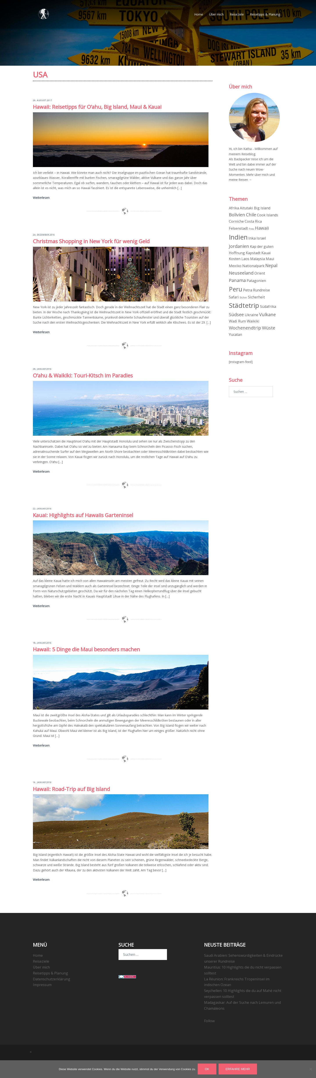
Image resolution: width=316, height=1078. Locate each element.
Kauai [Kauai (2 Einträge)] (266, 252)
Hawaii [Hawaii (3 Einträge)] (262, 228)
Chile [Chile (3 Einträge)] (251, 215)
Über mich (216, 15)
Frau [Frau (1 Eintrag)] (251, 228)
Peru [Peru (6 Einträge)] (235, 289)
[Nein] (310, 1069)
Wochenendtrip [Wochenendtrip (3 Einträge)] (245, 328)
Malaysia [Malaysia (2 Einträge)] (257, 258)
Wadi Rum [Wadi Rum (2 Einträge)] (237, 321)
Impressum (42, 984)
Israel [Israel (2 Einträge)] (261, 238)
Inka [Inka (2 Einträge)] (252, 238)
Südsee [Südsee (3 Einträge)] (236, 314)
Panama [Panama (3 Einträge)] (237, 280)
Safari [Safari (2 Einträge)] (234, 296)
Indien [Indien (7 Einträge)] (238, 237)
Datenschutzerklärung (51, 978)
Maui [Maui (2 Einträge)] (270, 258)
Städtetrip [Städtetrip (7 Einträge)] (244, 305)
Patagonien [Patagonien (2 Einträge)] (256, 280)
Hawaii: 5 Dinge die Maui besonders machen (86, 649)
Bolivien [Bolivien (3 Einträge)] (237, 215)
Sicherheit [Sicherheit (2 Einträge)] (256, 296)
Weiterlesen (41, 198)
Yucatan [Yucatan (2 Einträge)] (235, 334)
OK (207, 1069)
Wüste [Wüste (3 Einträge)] (268, 328)
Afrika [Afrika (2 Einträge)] (234, 208)
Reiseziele (237, 15)
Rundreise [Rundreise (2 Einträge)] (261, 290)
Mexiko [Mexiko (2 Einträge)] (235, 265)
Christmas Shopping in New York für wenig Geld (91, 241)
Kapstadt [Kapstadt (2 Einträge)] (253, 252)
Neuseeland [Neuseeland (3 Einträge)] (241, 273)
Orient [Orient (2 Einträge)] (259, 273)
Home (198, 15)
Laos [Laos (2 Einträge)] (245, 258)
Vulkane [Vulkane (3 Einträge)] (267, 314)
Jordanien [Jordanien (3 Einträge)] (239, 246)
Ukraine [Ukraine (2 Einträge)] (251, 314)
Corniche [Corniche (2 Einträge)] (236, 221)
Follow (209, 1020)
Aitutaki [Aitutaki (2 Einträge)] (246, 208)
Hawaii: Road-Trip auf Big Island (71, 788)
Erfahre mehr (238, 1069)
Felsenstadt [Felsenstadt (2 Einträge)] (238, 228)
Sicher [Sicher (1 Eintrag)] (243, 297)
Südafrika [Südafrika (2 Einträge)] (268, 306)
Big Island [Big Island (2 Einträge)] (262, 208)
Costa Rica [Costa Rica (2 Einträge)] (253, 221)
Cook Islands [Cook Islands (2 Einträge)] (267, 215)
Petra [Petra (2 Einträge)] (247, 290)
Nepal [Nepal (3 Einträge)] (271, 265)
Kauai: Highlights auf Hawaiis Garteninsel (83, 514)
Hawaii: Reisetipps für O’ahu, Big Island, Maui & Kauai (97, 106)
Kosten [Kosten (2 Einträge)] (235, 258)
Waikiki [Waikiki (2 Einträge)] (253, 321)
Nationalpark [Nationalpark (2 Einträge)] (253, 265)
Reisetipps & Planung (265, 15)
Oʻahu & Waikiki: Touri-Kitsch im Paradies (83, 375)
